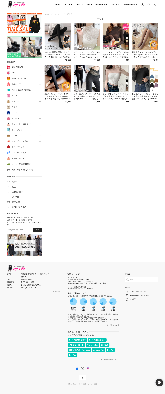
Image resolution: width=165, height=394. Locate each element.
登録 (37, 230)
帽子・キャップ (18, 147)
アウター (15, 107)
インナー (15, 101)
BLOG (89, 4)
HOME (57, 4)
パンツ (14, 113)
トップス (15, 96)
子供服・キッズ (18, 158)
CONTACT (115, 4)
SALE (14, 73)
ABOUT (80, 4)
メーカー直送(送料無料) (21, 164)
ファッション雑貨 (19, 153)
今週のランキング (19, 78)
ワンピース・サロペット (22, 124)
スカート (15, 118)
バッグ (14, 136)
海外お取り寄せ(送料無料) (22, 170)
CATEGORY (69, 4)
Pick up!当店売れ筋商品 (21, 90)
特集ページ (16, 84)
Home (47, 14)
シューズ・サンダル (20, 141)
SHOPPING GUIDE (130, 4)
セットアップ (17, 130)
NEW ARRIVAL (17, 67)
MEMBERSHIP (101, 4)
